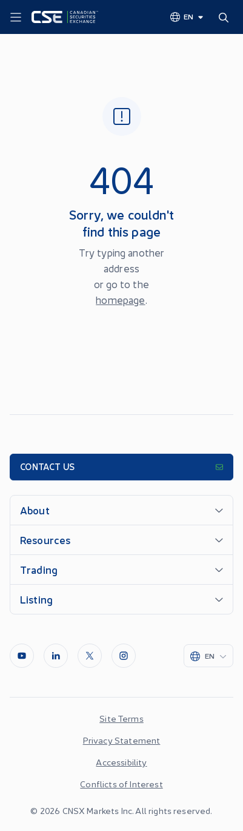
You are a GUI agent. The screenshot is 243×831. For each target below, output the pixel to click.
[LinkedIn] (56, 656)
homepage (120, 299)
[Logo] (65, 17)
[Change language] (187, 16)
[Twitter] (90, 656)
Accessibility (121, 762)
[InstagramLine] (124, 656)
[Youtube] (22, 656)
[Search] (226, 17)
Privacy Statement (122, 740)
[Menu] (16, 18)
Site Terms (121, 718)
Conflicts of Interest (121, 784)
